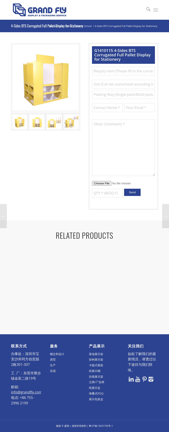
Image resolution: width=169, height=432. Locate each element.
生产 (53, 365)
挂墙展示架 (96, 377)
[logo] (39, 10)
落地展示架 (96, 354)
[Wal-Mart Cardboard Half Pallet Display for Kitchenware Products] (165, 216)
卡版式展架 (96, 365)
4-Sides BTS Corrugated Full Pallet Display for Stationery (47, 25)
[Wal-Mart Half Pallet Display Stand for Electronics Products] (3, 216)
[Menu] (155, 10)
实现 (53, 371)
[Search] (146, 10)
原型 (53, 359)
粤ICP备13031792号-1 (101, 425)
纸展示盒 (94, 388)
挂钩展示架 (96, 359)
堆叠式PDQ (96, 393)
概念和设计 (57, 354)
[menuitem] (146, 10)
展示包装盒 (96, 399)
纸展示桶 (94, 371)
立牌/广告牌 (96, 382)
